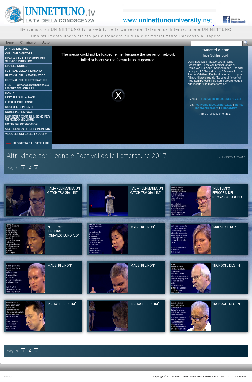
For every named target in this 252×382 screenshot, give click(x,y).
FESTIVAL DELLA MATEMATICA (25, 75)
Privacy (8, 376)
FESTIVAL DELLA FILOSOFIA (23, 70)
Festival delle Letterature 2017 (221, 98)
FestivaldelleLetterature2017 (213, 104)
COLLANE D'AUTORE (19, 53)
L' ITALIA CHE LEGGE (19, 102)
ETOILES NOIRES (16, 66)
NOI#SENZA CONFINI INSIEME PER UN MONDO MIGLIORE (27, 118)
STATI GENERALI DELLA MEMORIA (27, 129)
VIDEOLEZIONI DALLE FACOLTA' (26, 133)
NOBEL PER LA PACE (19, 111)
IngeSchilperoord (207, 107)
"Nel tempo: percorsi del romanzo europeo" (228, 193)
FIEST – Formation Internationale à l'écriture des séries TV (27, 86)
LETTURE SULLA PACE (20, 97)
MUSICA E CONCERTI (19, 107)
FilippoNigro (229, 107)
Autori (47, 42)
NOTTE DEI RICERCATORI (21, 124)
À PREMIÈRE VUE (16, 48)
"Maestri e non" (142, 227)
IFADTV (10, 92)
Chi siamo (28, 42)
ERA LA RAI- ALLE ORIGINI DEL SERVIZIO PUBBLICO (25, 60)
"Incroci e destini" (227, 265)
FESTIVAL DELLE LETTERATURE (26, 80)
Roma (239, 104)
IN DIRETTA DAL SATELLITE (27, 143)
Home (9, 42)
